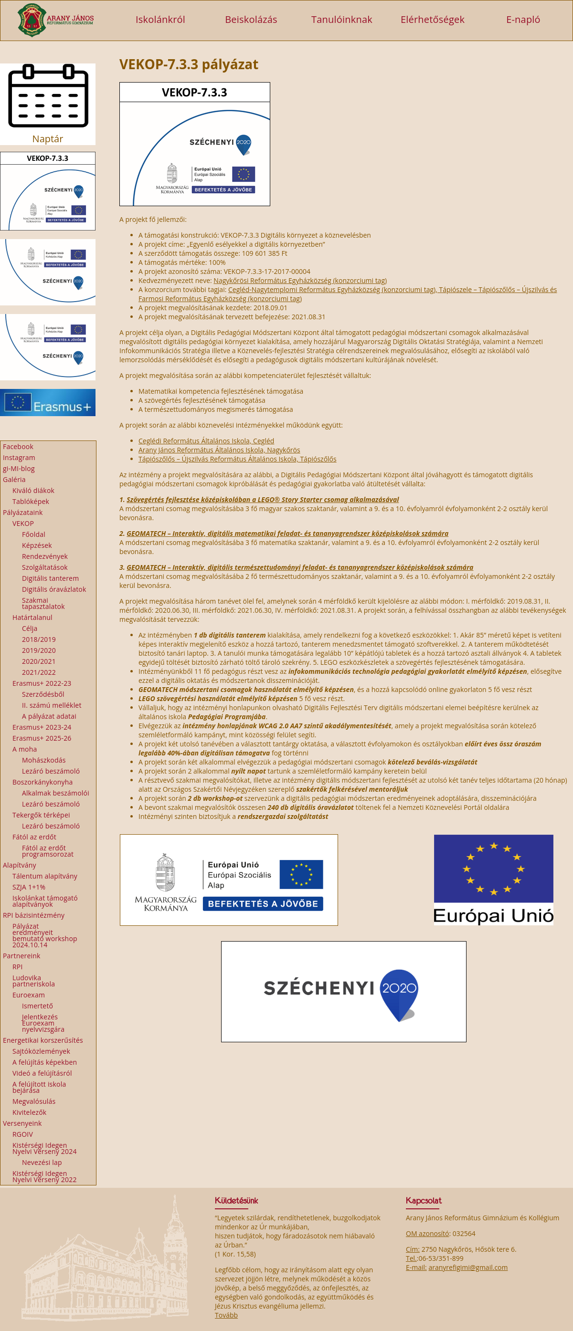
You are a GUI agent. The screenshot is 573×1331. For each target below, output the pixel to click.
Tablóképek (30, 501)
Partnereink (22, 955)
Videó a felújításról (42, 1073)
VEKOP (23, 523)
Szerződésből (43, 694)
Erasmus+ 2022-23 (42, 683)
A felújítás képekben (44, 1062)
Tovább (226, 1315)
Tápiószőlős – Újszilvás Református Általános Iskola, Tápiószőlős (237, 458)
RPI (17, 966)
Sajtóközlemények (41, 1051)
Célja (30, 628)
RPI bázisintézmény (33, 915)
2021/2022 (39, 672)
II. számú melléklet (52, 705)
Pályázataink (23, 512)
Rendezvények (45, 556)
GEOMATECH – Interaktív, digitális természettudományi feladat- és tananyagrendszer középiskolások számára (300, 567)
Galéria (14, 479)
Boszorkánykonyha (42, 781)
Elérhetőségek (433, 19)
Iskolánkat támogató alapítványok (45, 901)
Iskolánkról (160, 19)
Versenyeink (22, 1123)
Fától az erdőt (34, 836)
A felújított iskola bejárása (39, 1087)
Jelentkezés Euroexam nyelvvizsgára (43, 1023)
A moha (24, 749)
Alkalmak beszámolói (55, 792)
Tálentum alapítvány (44, 875)
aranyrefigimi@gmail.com (468, 1267)
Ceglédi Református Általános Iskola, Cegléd (206, 440)
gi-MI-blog (19, 468)
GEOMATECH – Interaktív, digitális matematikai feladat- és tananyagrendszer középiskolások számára (287, 533)
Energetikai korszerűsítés (43, 1040)
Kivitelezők (29, 1112)
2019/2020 (39, 650)
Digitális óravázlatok (54, 589)
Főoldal (33, 534)
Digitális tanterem (50, 578)
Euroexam (28, 994)
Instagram (19, 457)
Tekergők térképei (41, 814)
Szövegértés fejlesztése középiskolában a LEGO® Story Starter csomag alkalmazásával (263, 499)
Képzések (37, 545)
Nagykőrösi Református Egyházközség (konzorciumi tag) (300, 280)
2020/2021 (39, 661)
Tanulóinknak (341, 19)
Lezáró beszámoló (51, 771)
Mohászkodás (44, 760)
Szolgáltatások (45, 567)
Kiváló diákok (33, 490)
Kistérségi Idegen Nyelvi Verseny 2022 (44, 1176)
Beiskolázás (251, 19)
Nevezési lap (42, 1162)
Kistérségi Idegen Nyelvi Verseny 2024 (44, 1148)
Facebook (18, 446)
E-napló (523, 19)
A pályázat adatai (49, 716)
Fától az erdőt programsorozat (48, 851)
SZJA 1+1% (28, 886)
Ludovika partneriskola (33, 980)
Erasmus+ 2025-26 (42, 738)
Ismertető (37, 1005)
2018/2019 (39, 639)
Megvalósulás (33, 1101)
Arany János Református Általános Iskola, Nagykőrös (219, 449)
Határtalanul (32, 617)
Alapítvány (19, 865)
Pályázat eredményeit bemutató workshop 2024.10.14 (44, 935)
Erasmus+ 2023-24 (42, 727)
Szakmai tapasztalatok (43, 603)
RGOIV (22, 1134)
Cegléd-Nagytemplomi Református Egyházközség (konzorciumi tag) (331, 289)
